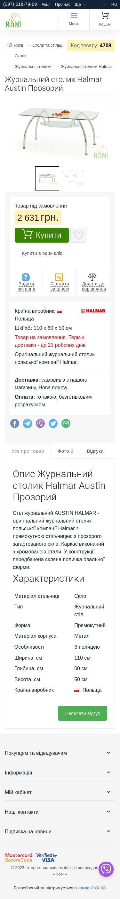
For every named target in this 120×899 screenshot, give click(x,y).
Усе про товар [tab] (28, 451)
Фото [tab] (65, 451)
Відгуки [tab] (95, 451)
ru (114, 4)
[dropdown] (105, 869)
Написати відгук (82, 713)
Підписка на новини (28, 831)
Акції (46, 4)
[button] (109, 101)
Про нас (62, 4)
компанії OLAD (92, 887)
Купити (41, 234)
